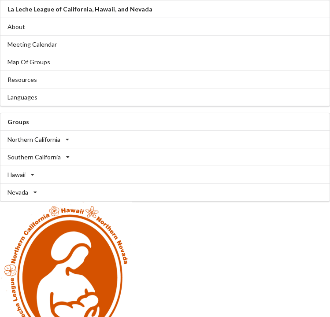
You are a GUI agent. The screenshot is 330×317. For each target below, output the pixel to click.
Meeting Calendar (32, 44)
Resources (22, 79)
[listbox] (165, 139)
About (16, 26)
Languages (22, 97)
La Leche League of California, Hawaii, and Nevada (79, 9)
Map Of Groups (28, 62)
